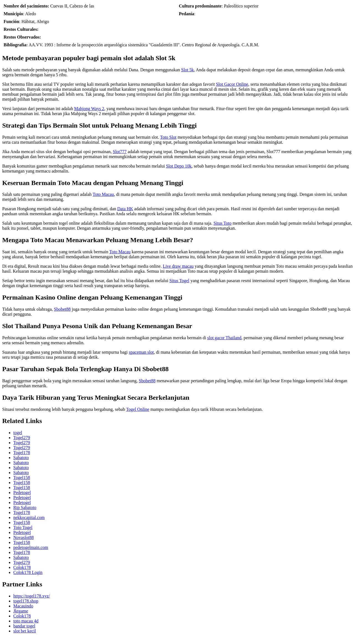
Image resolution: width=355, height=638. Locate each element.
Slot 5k (187, 69)
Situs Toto (222, 223)
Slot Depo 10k (178, 166)
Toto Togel (22, 527)
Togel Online (137, 409)
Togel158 (21, 477)
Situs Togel (179, 280)
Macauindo (23, 606)
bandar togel (24, 626)
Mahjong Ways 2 (89, 108)
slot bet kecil (24, 631)
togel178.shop (25, 601)
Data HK (125, 208)
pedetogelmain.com (30, 547)
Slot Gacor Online (232, 84)
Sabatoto (21, 457)
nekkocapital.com (29, 517)
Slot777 (120, 151)
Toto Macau (103, 194)
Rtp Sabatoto (24, 507)
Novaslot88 (23, 537)
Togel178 (21, 452)
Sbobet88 (62, 309)
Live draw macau (178, 266)
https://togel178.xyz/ (31, 596)
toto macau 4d (26, 621)
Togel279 (21, 437)
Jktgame (20, 611)
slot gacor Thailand (224, 337)
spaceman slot (141, 352)
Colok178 (22, 567)
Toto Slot (168, 137)
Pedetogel (22, 492)
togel (17, 432)
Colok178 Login (27, 572)
